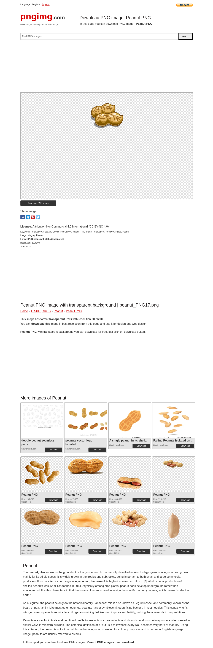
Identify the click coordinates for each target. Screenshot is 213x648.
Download (53, 449)
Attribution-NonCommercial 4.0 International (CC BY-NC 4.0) (71, 226)
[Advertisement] (106, 67)
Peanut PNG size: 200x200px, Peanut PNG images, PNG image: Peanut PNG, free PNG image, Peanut (80, 232)
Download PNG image (38, 203)
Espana (45, 4)
